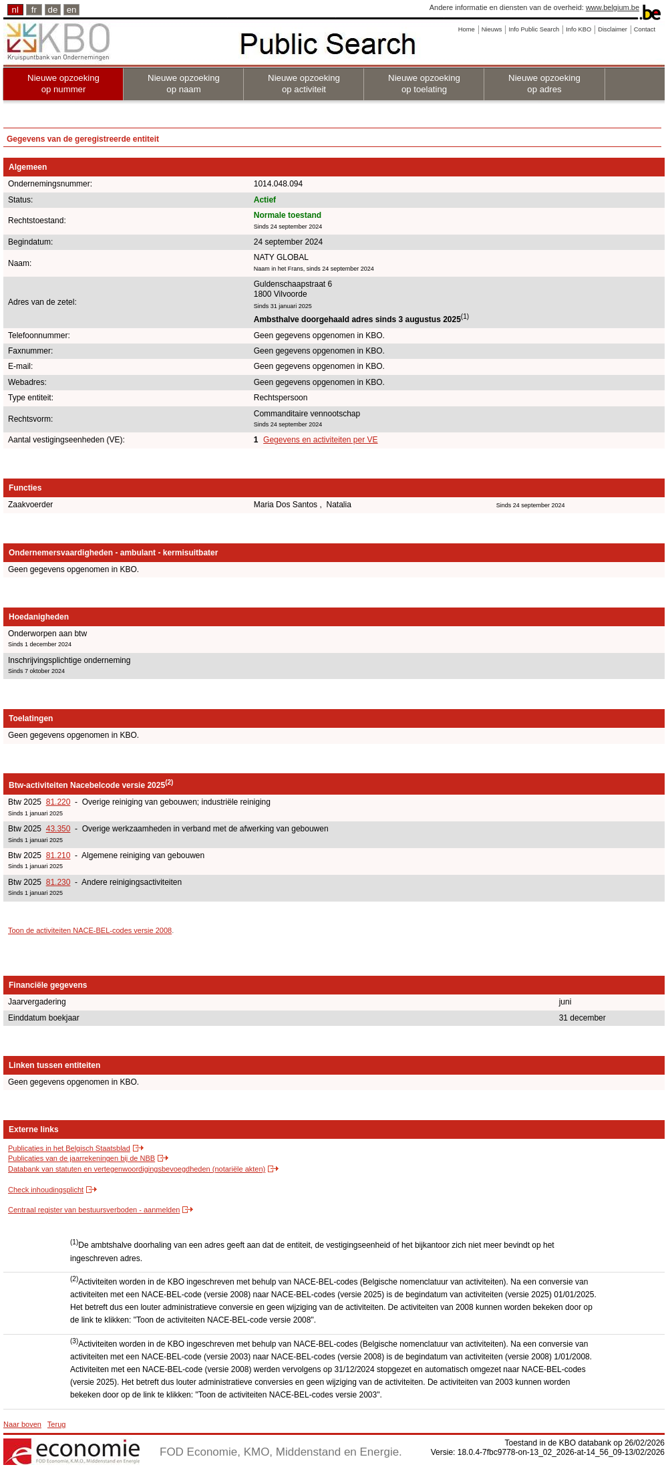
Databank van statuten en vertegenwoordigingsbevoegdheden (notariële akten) (136, 1169)
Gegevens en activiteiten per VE (320, 439)
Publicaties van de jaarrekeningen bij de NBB (81, 1158)
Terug (56, 1424)
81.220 (58, 802)
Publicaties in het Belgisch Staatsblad (69, 1148)
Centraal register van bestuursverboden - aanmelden (94, 1210)
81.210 (58, 855)
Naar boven (22, 1424)
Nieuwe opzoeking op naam (184, 83)
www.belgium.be (612, 7)
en (72, 10)
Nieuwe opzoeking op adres (544, 83)
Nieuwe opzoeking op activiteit (304, 83)
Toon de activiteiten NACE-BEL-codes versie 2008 (90, 930)
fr (34, 10)
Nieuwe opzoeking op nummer (63, 83)
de (53, 10)
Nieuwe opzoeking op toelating (424, 83)
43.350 (58, 828)
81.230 (58, 882)
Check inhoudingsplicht (46, 1190)
